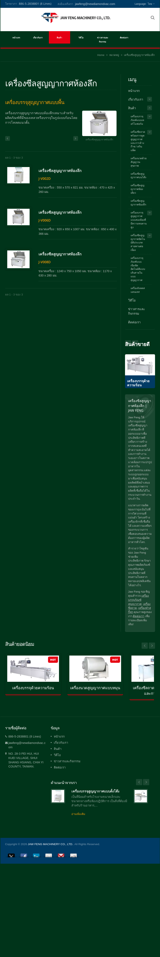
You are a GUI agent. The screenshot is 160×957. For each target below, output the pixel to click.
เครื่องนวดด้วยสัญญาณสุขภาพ (139, 162)
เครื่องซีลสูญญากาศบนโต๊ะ (139, 175)
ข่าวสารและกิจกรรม (102, 39)
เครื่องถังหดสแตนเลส (138, 290)
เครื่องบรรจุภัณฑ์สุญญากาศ (138, 599)
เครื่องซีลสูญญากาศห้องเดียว (137, 189)
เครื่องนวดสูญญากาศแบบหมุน (95, 688)
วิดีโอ (81, 37)
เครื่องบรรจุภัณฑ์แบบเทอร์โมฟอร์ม (137, 120)
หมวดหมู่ (114, 55)
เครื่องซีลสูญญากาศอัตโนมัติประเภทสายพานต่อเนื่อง (138, 242)
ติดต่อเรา (124, 37)
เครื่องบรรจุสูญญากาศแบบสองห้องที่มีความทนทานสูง (139, 220)
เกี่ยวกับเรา (38, 37)
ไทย (150, 3)
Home (100, 55)
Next (128, 343)
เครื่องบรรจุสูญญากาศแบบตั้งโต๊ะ (95, 791)
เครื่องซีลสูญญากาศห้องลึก (26, 191)
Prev (135, 343)
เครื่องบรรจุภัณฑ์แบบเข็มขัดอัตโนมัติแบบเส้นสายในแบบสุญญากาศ (138, 269)
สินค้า (59, 37)
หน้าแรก (16, 37)
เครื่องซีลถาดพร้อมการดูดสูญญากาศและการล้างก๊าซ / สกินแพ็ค (138, 141)
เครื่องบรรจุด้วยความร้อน (33, 688)
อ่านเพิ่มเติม (78, 814)
